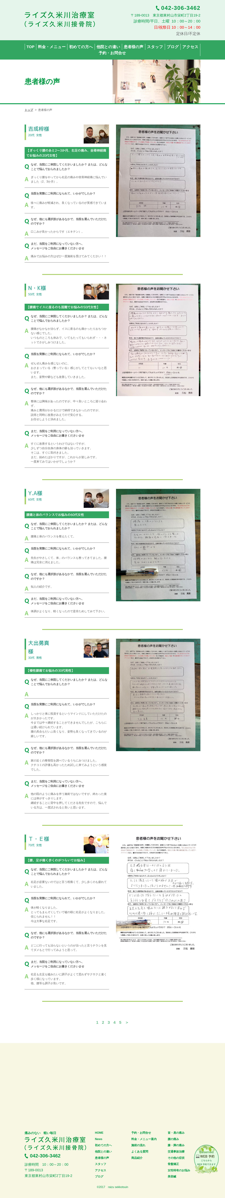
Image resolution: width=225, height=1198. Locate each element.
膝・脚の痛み (176, 1145)
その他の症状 (176, 1157)
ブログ (99, 1176)
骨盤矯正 (173, 1164)
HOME (99, 1132)
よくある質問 (139, 1151)
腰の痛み (173, 1139)
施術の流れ (138, 1145)
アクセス (100, 1170)
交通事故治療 (176, 1151)
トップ (29, 109)
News (98, 1139)
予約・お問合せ (141, 1132)
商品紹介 (137, 1157)
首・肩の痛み (176, 1132)
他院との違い (103, 1151)
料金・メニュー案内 (144, 1139)
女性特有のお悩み (179, 1170)
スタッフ (100, 1164)
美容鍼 (172, 1176)
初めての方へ (103, 1145)
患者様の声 (102, 1157)
